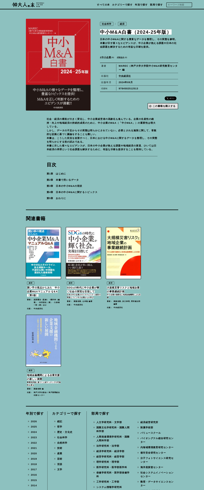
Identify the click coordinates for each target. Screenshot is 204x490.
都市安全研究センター (153, 367)
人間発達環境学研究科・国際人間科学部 (113, 353)
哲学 (59, 341)
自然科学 (62, 357)
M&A (123, 57)
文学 (59, 384)
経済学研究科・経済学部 (110, 365)
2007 (34, 437)
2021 (34, 362)
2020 (34, 367)
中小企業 (108, 57)
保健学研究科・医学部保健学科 (113, 389)
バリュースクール (150, 347)
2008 (34, 432)
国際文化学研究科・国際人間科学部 (113, 344)
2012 (34, 410)
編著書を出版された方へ (122, 461)
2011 (34, 416)
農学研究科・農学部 (107, 407)
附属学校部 (146, 342)
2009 (34, 426)
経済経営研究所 (149, 336)
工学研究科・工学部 (107, 396)
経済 (122, 24)
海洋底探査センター (151, 381)
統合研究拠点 (148, 416)
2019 (34, 373)
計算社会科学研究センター (155, 405)
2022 (34, 357)
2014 (34, 400)
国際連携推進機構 (106, 441)
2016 (34, 389)
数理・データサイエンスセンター (157, 398)
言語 (59, 378)
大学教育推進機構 (106, 436)
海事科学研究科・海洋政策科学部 (113, 414)
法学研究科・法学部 (107, 360)
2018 (34, 378)
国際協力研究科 (105, 421)
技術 (59, 362)
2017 (34, 384)
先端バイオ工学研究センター (157, 410)
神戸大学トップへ (118, 473)
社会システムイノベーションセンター (157, 389)
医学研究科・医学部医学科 (111, 381)
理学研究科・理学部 (107, 376)
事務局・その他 (149, 437)
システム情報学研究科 (109, 401)
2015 (34, 394)
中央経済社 (125, 76)
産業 (59, 367)
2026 (34, 335)
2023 (34, 351)
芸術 (59, 373)
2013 (34, 405)
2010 (34, 421)
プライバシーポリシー (120, 467)
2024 (34, 346)
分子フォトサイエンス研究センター (157, 374)
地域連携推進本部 (150, 432)
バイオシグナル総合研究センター (157, 354)
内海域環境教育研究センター (157, 361)
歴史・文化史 (64, 346)
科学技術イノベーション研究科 (113, 428)
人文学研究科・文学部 (109, 336)
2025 (34, 341)
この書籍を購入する (163, 106)
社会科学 (107, 24)
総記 (59, 335)
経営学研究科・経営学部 (110, 371)
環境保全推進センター (153, 421)
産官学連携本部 (149, 426)
